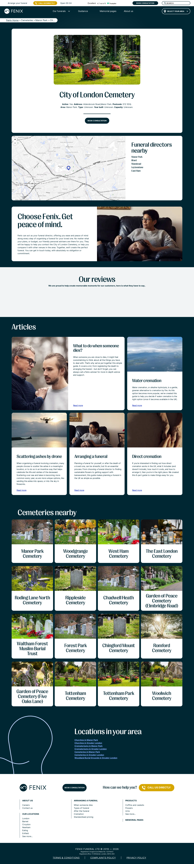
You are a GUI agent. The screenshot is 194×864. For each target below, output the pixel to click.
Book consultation (145, 3)
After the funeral (81, 811)
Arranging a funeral (86, 800)
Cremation (79, 814)
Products (131, 800)
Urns (127, 811)
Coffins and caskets (134, 805)
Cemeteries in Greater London (89, 755)
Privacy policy (136, 857)
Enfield (25, 833)
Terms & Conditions (66, 857)
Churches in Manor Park (86, 740)
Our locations (30, 814)
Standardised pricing (83, 817)
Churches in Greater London (88, 743)
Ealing (25, 830)
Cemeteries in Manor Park (87, 752)
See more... (27, 836)
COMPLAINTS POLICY (103, 857)
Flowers (129, 808)
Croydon (26, 824)
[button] (68, 168)
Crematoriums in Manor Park (88, 746)
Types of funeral (81, 808)
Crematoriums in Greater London (90, 749)
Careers (26, 805)
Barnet (25, 821)
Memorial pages (134, 820)
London (25, 818)
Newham (26, 827)
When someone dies (83, 805)
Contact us (27, 808)
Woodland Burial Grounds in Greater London (95, 758)
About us (27, 800)
